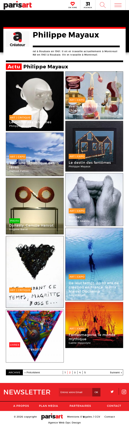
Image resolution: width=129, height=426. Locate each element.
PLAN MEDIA (48, 405)
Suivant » (116, 372)
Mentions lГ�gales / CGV (83, 416)
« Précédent (32, 372)
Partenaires (80, 405)
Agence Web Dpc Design (64, 422)
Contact (114, 405)
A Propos (21, 405)
